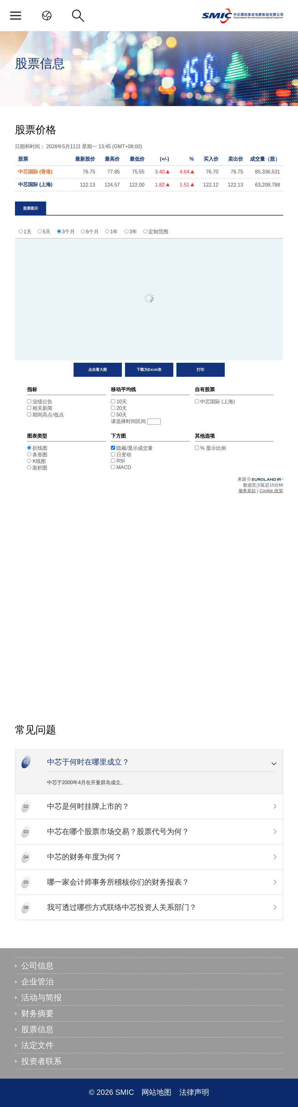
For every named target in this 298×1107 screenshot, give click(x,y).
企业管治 (37, 981)
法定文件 (37, 1045)
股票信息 (37, 1029)
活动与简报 (41, 997)
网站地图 (158, 1092)
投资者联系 (41, 1061)
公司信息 (37, 965)
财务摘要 (37, 1013)
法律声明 (194, 1092)
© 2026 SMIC (112, 1092)
